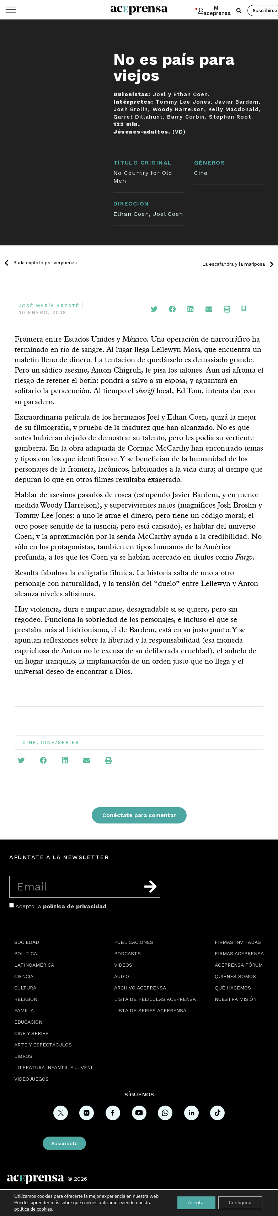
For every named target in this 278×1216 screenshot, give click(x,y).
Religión (25, 999)
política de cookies (33, 1209)
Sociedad (26, 942)
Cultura (25, 988)
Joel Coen (168, 214)
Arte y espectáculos (43, 1045)
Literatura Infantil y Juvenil (54, 1067)
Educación (28, 1022)
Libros (23, 1056)
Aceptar (195, 1202)
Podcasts (127, 953)
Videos (123, 965)
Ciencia (23, 976)
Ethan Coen (131, 214)
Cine (201, 173)
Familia (24, 1010)
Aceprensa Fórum (239, 965)
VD (179, 132)
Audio (121, 976)
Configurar (240, 1202)
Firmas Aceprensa (239, 953)
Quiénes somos (235, 976)
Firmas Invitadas (238, 942)
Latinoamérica (34, 965)
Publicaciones (133, 942)
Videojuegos (31, 1079)
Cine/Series (60, 742)
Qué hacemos (233, 988)
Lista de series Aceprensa (150, 1010)
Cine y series (31, 1033)
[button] (239, 11)
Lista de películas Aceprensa (155, 999)
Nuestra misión (236, 999)
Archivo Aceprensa (140, 988)
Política (25, 953)
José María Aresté (49, 305)
